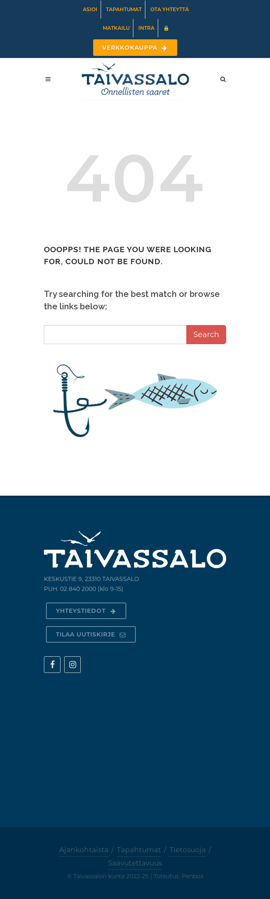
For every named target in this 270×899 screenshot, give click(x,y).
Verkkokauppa (135, 47)
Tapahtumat (124, 9)
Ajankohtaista (83, 850)
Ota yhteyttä (169, 9)
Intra (146, 28)
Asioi (90, 9)
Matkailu (116, 28)
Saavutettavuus (135, 863)
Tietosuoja (187, 850)
